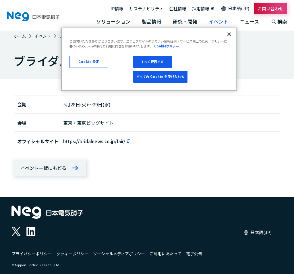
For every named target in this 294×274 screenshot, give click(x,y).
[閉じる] (229, 34)
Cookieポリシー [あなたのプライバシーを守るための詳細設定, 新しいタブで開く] (166, 46)
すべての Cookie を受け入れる (160, 76)
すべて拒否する (152, 61)
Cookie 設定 (88, 61)
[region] (149, 59)
